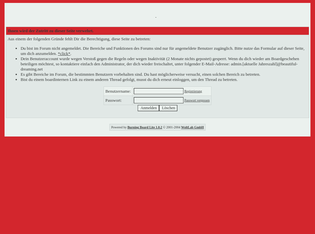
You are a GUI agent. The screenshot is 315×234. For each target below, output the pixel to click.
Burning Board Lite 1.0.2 (144, 127)
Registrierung (193, 91)
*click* (64, 53)
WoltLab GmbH (192, 127)
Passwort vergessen (197, 100)
